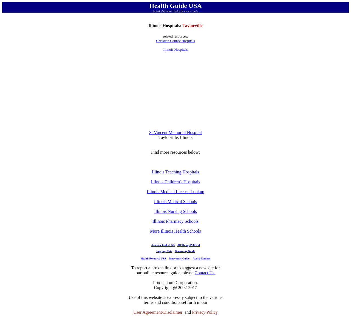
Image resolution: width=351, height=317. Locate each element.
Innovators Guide (179, 258)
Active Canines (201, 258)
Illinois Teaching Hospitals (175, 172)
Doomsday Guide (185, 251)
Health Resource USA (153, 258)
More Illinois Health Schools (175, 231)
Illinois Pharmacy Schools (175, 221)
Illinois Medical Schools (175, 201)
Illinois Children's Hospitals (175, 181)
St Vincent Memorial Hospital (175, 132)
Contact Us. (205, 272)
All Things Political (188, 245)
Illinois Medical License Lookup (175, 191)
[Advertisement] (175, 91)
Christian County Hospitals (175, 41)
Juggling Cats (164, 251)
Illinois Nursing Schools (175, 211)
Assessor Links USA (163, 245)
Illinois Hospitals (175, 49)
